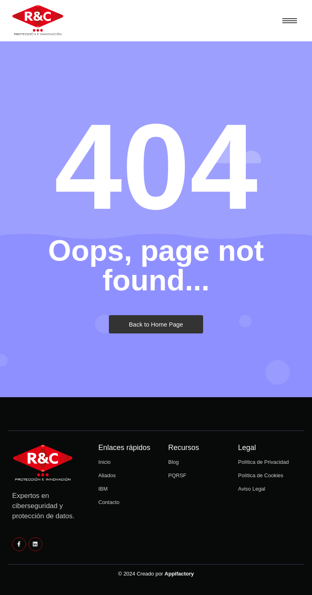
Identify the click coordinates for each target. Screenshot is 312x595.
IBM (103, 489)
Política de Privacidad (263, 462)
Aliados (107, 475)
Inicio (104, 462)
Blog (173, 462)
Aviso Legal (251, 489)
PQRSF (177, 475)
